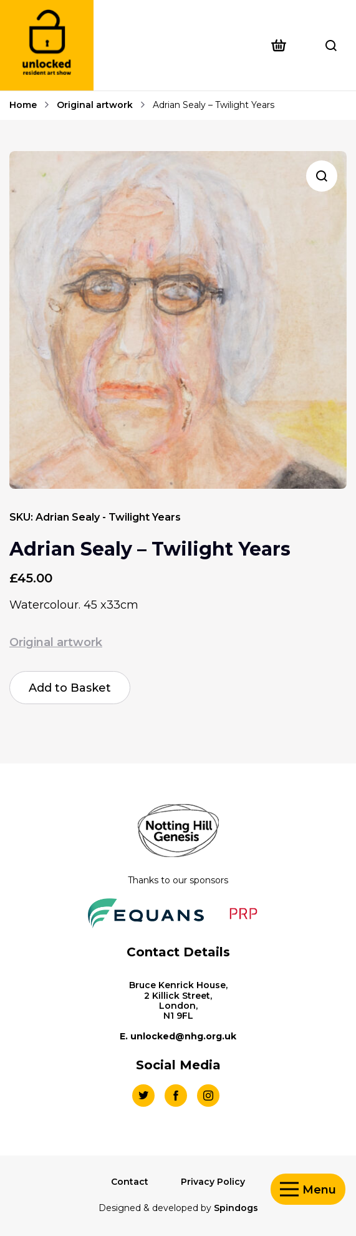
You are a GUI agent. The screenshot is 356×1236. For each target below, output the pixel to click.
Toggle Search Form (331, 45)
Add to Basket (70, 688)
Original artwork (95, 105)
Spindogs (236, 1208)
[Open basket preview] (283, 45)
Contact (129, 1181)
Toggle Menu (289, 1189)
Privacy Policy (213, 1181)
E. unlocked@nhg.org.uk (178, 1036)
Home (23, 105)
